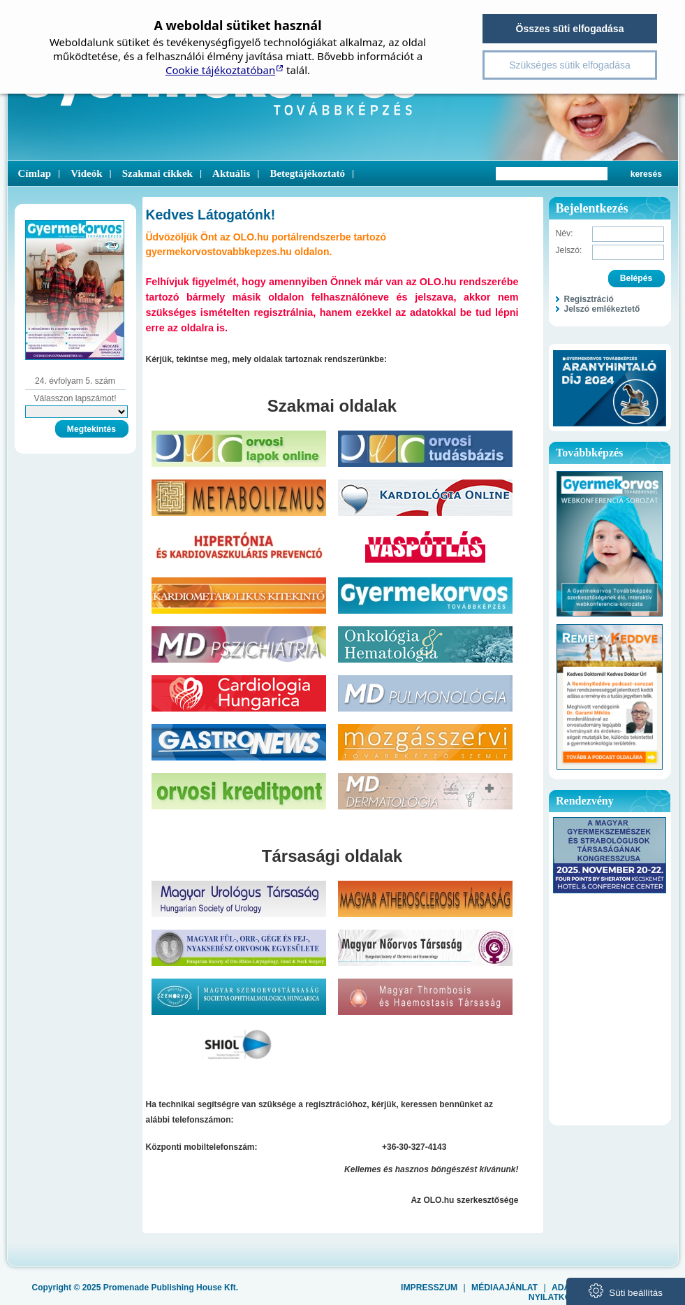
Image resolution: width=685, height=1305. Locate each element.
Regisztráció (589, 299)
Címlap (35, 173)
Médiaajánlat (504, 1287)
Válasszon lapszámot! (75, 398)
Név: (564, 233)
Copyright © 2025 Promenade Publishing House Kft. (135, 1287)
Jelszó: (569, 250)
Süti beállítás (626, 1290)
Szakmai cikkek (157, 173)
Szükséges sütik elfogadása (570, 65)
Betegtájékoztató (307, 173)
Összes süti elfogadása (570, 28)
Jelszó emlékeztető (602, 309)
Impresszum (429, 1287)
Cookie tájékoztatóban (220, 70)
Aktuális (231, 173)
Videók (86, 173)
